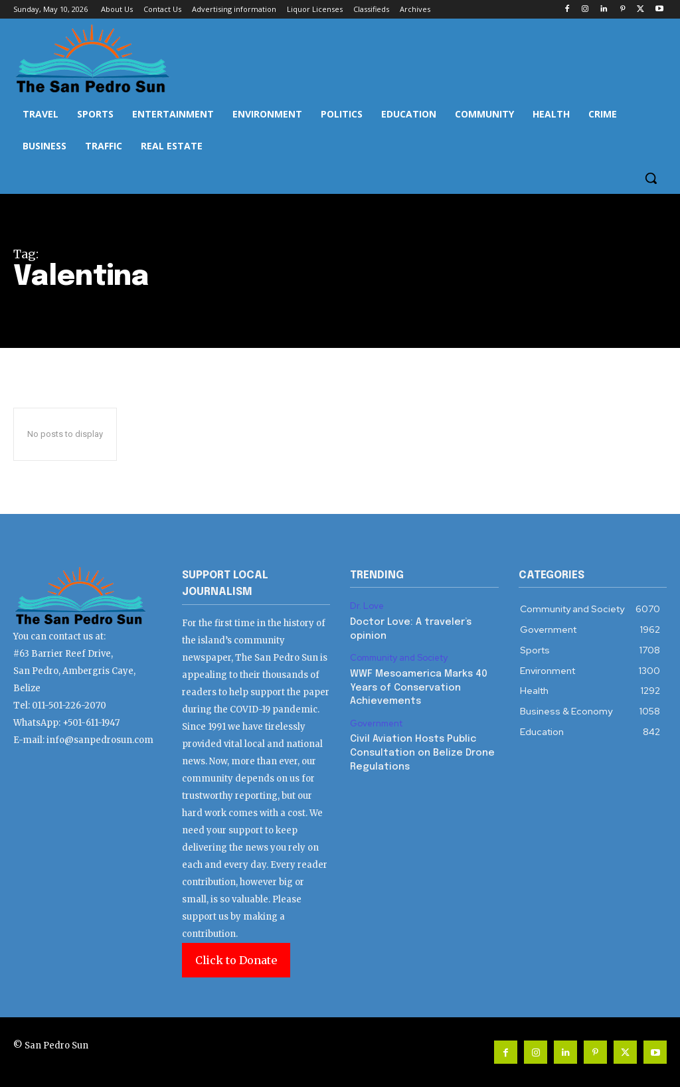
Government (376, 719)
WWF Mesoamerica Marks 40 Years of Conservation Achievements (416, 685)
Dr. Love (367, 606)
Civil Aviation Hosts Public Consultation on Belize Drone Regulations (421, 748)
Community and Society (399, 656)
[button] (651, 178)
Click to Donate (236, 960)
